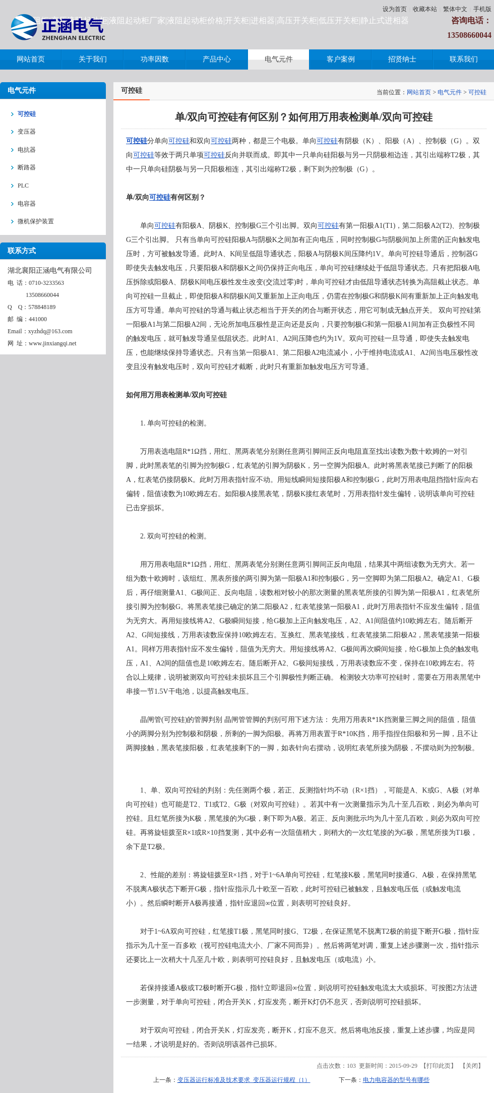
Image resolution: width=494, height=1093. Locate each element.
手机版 (482, 9)
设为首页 (395, 9)
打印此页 (438, 1065)
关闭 (472, 1065)
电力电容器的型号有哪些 (396, 1079)
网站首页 (419, 92)
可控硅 (477, 92)
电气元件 (450, 92)
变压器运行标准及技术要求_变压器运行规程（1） (244, 1079)
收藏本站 (425, 9)
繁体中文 (455, 9)
